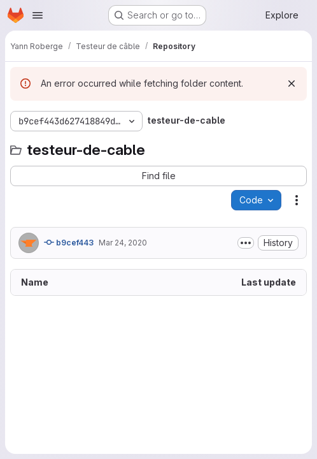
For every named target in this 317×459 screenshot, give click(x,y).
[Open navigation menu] (37, 15)
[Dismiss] (291, 83)
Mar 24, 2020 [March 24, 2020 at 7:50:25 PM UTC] (123, 242)
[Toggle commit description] (245, 243)
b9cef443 (69, 242)
